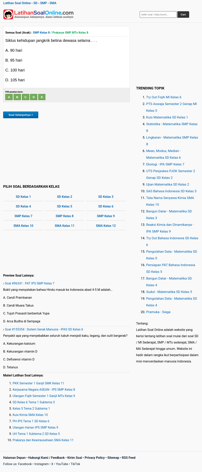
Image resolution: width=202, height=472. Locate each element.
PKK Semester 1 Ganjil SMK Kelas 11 (38, 383)
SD (35, 3)
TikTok (75, 464)
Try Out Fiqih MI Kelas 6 (163, 97)
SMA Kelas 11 (64, 226)
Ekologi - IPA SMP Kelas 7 (165, 164)
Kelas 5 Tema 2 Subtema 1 (31, 408)
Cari (183, 14)
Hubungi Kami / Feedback (46, 458)
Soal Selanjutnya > (20, 114)
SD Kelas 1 (23, 197)
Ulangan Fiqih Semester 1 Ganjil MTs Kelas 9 (44, 396)
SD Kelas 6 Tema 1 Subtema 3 (34, 402)
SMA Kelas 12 (106, 226)
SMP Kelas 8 (41, 32)
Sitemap (113, 458)
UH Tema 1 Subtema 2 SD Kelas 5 (36, 434)
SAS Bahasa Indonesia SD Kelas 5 (171, 191)
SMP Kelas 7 (23, 216)
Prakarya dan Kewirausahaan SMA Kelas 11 (43, 440)
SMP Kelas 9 (106, 216)
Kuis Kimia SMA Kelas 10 (30, 415)
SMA (53, 3)
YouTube (62, 464)
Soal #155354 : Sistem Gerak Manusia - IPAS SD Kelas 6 (44, 329)
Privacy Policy (95, 458)
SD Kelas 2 (64, 197)
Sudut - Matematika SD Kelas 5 (169, 292)
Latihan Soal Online (17, 3)
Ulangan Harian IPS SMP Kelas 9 (35, 427)
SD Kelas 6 (105, 206)
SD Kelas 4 (23, 206)
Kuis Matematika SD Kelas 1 (167, 117)
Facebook (25, 464)
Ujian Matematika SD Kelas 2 (167, 184)
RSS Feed (129, 458)
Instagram (41, 464)
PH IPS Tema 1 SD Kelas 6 (31, 421)
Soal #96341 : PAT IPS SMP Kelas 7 (29, 283)
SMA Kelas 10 (23, 226)
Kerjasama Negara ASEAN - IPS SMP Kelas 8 (44, 389)
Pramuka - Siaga (158, 312)
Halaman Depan (14, 458)
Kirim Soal (74, 458)
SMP (43, 3)
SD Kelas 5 (64, 206)
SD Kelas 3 (105, 197)
